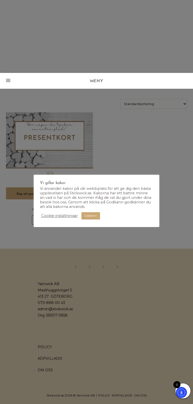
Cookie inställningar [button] (59, 215)
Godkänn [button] (90, 215)
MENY (96, 81)
